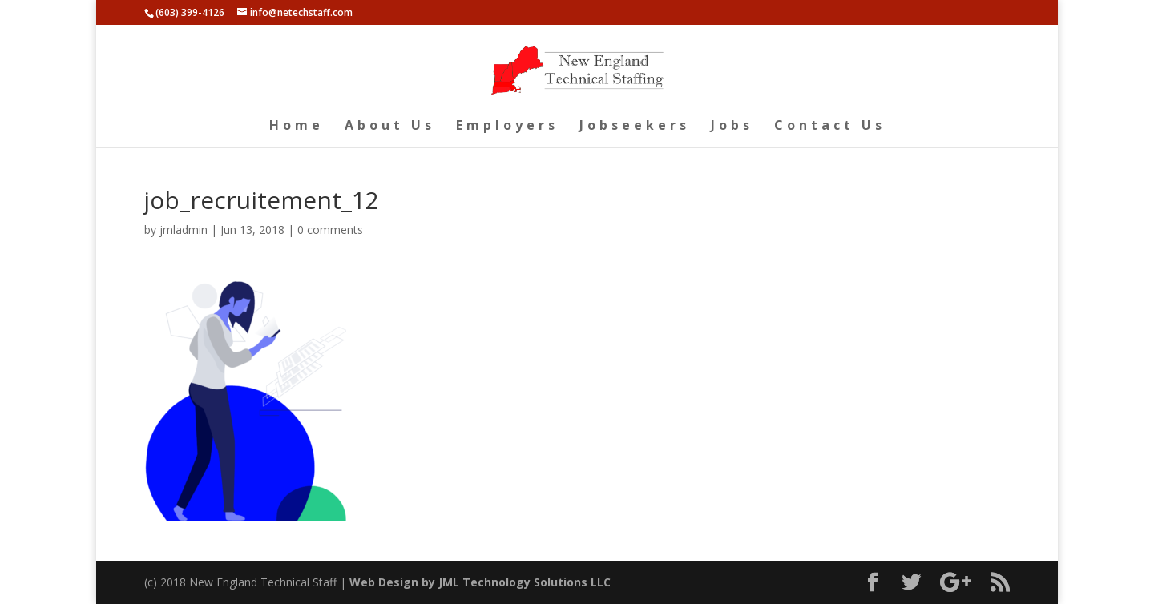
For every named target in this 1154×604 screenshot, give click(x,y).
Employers (507, 126)
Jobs (732, 126)
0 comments (330, 229)
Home (296, 126)
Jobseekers (634, 126)
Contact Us (830, 126)
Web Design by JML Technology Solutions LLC (480, 582)
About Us (390, 126)
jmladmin (183, 229)
